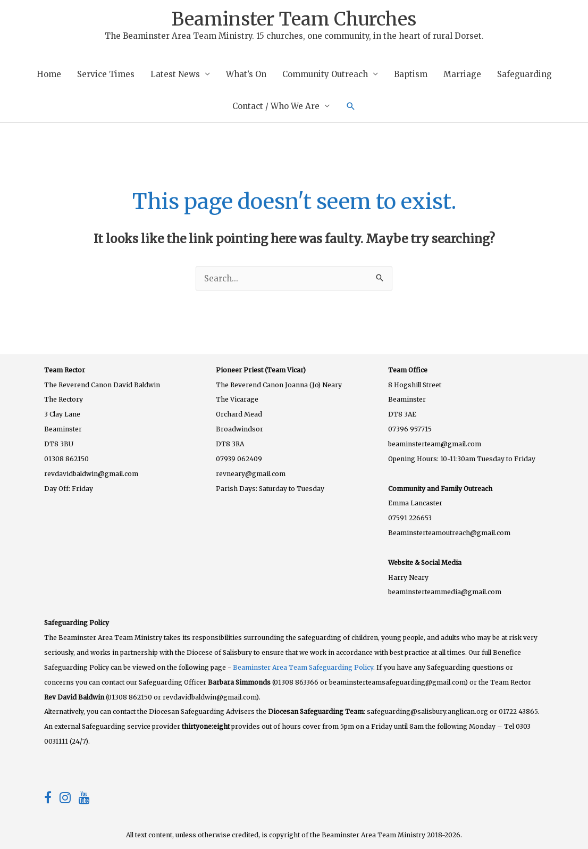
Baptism (410, 74)
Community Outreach (325, 74)
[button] (351, 106)
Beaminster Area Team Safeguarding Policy (303, 667)
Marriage (462, 74)
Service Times (106, 74)
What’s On (246, 74)
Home (49, 74)
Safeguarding (524, 74)
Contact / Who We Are (276, 106)
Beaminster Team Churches (294, 19)
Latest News (175, 74)
